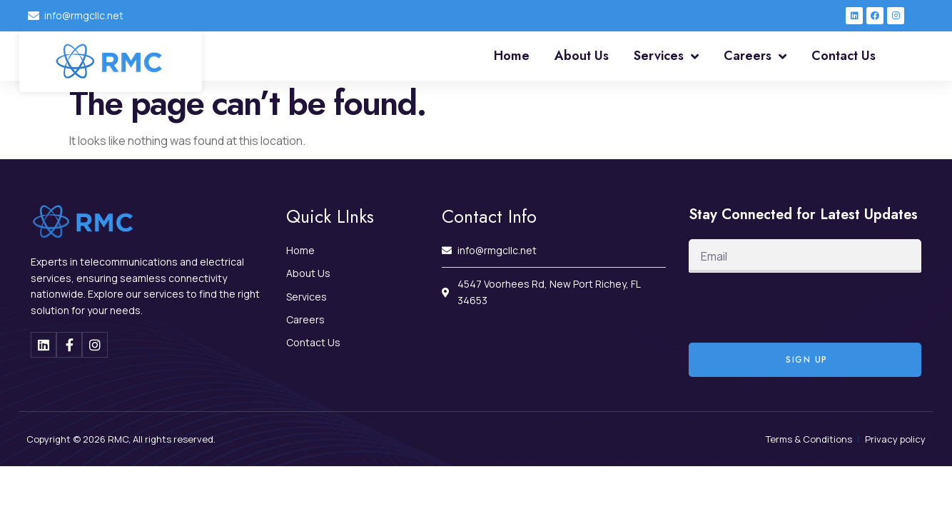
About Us (582, 55)
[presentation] (797, 308)
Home (512, 55)
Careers (755, 56)
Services (666, 56)
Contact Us (843, 55)
